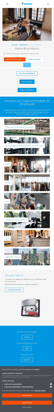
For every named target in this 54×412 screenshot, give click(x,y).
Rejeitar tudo (27, 403)
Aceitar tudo (27, 395)
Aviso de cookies (40, 390)
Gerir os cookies (27, 407)
